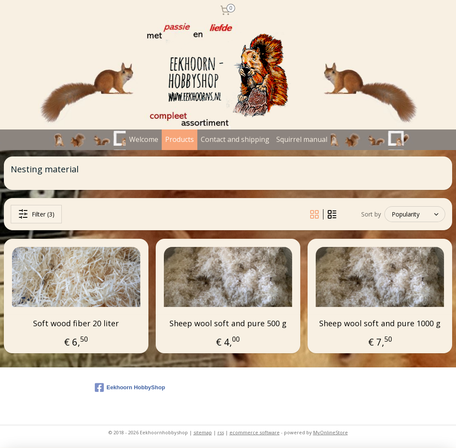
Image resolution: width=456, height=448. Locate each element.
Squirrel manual (301, 139)
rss (220, 432)
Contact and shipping (235, 139)
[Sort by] (415, 214)
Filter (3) (36, 214)
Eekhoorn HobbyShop (130, 387)
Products (179, 139)
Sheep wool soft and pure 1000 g (380, 323)
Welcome (143, 139)
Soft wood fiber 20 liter (76, 323)
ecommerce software (255, 432)
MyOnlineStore (330, 432)
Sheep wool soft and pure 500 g (228, 323)
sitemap (202, 432)
